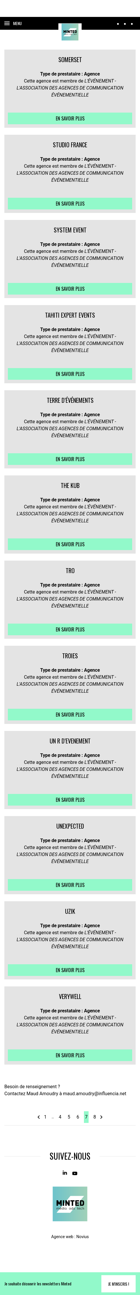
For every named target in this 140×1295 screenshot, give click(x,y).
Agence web (62, 1236)
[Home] (70, 32)
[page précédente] (39, 1117)
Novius (82, 1236)
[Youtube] (74, 1172)
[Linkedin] (65, 1172)
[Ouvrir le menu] (13, 23)
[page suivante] (101, 1117)
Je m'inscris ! (118, 1284)
